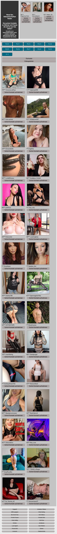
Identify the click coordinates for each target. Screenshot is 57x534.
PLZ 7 (28, 49)
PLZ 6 (18, 49)
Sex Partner (42, 525)
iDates (41, 528)
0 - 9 (7, 54)
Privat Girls (15, 528)
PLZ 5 (7, 49)
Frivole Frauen (15, 517)
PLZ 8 (39, 49)
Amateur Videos (41, 509)
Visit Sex (41, 520)
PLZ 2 (28, 44)
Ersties (15, 523)
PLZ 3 (39, 44)
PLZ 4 (50, 44)
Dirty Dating (42, 512)
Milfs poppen (14, 512)
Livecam (14, 531)
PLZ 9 (50, 49)
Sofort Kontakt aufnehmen (26, 20)
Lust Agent (15, 525)
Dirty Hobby (15, 520)
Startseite (29, 58)
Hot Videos (42, 514)
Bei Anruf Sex (14, 514)
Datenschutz (41, 531)
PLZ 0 (7, 44)
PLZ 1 (18, 44)
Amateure (41, 523)
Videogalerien (29, 61)
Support (15, 509)
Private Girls (41, 517)
